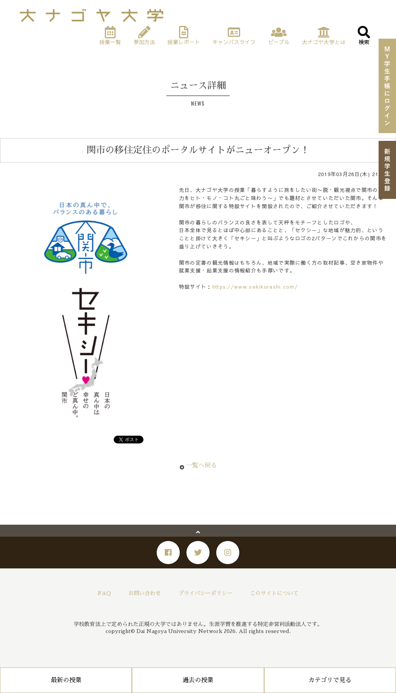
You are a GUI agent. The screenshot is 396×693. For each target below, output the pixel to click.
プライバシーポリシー (205, 593)
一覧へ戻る (201, 465)
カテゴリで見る (330, 680)
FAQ (104, 593)
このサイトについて (274, 593)
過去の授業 (198, 680)
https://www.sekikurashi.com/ (255, 286)
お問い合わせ (144, 593)
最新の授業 (66, 680)
